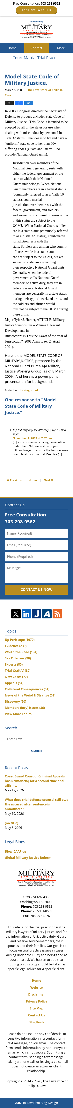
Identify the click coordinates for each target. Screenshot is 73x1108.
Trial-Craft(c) (17, 670)
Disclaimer (36, 994)
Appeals (14, 683)
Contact (36, 48)
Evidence (15, 646)
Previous (14, 479)
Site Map (36, 1008)
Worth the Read (21, 652)
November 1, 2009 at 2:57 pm (32, 438)
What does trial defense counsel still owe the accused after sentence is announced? (36, 804)
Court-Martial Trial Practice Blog (36, 29)
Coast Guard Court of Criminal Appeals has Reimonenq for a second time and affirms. (35, 781)
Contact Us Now (36, 589)
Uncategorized (28, 390)
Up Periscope (19, 640)
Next (48, 479)
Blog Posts (37, 1022)
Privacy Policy (36, 1001)
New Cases (16, 677)
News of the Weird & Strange (30, 695)
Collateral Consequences (27, 689)
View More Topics (18, 714)
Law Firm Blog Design (36, 1103)
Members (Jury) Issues (25, 708)
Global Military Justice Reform (28, 857)
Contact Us (36, 1015)
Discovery (15, 701)
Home (12, 48)
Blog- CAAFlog (15, 851)
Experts (14, 664)
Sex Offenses (18, 658)
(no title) (11, 823)
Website (36, 987)
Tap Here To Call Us (36, 10)
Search (36, 751)
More (61, 48)
